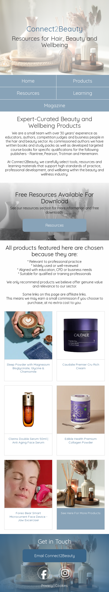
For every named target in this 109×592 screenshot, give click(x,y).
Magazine (54, 106)
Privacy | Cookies (54, 586)
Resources (28, 93)
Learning (82, 93)
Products (82, 81)
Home (28, 81)
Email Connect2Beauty (54, 555)
